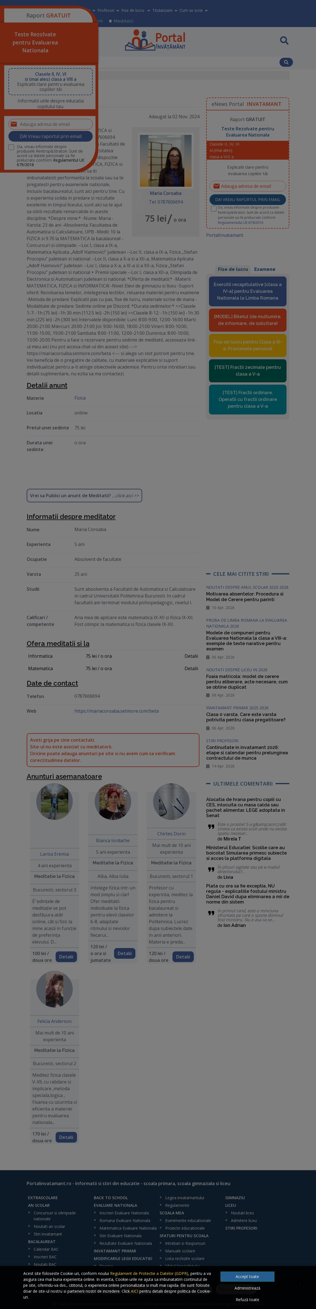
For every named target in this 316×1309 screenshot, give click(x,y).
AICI (134, 1291)
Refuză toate (247, 1299)
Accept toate (247, 1276)
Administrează (247, 1288)
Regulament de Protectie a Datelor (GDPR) (149, 1273)
